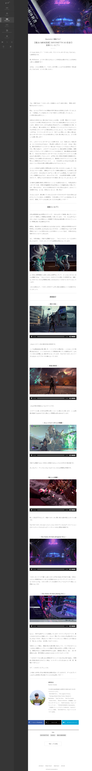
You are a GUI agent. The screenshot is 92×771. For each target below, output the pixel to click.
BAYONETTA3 (44, 735)
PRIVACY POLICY (48, 765)
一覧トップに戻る (53, 743)
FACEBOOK (35, 722)
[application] (53, 336)
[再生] (31, 336)
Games (53, 735)
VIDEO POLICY (56, 765)
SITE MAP (63, 765)
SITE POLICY (41, 765)
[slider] (51, 336)
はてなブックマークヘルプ (70, 722)
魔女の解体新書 (61, 735)
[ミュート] (70, 336)
